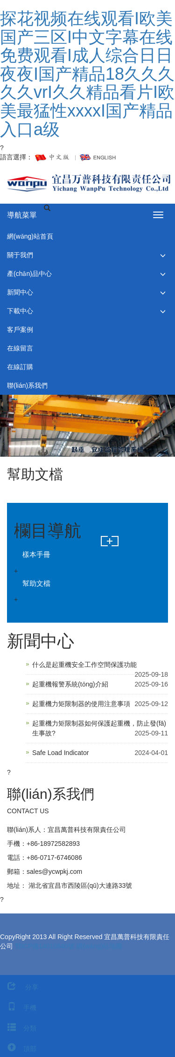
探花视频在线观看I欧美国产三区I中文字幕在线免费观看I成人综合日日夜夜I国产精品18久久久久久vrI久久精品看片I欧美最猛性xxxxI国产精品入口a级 (87, 74)
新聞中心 (20, 292)
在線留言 (20, 348)
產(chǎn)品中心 (29, 273)
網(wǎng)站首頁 (30, 236)
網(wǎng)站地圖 (99, 946)
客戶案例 (20, 329)
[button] (163, 255)
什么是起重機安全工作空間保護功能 (84, 664)
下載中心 (20, 311)
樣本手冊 (36, 554)
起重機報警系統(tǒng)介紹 (70, 684)
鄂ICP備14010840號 (45, 946)
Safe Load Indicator (60, 752)
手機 (18, 1007)
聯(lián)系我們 (27, 385)
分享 (19, 987)
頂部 (18, 1048)
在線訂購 (20, 367)
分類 (18, 1028)
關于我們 (20, 255)
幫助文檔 (36, 583)
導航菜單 (22, 215)
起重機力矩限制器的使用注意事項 (81, 703)
